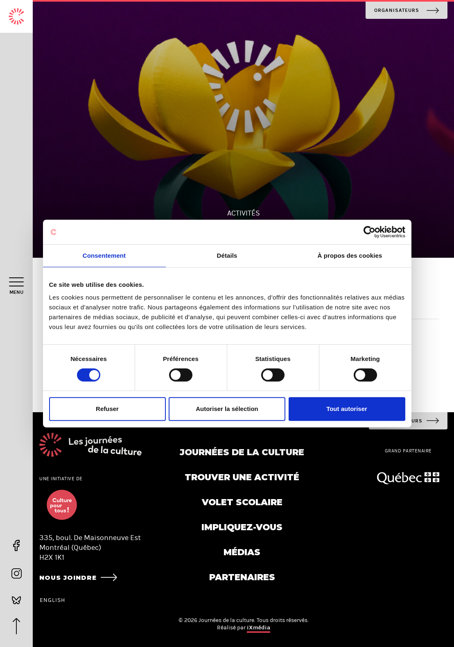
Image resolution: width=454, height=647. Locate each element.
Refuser (107, 408)
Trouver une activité (242, 477)
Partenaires (242, 577)
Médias (242, 552)
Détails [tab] (227, 255)
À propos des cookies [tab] (350, 255)
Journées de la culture (242, 452)
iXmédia (258, 627)
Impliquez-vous (241, 527)
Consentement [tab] (104, 255)
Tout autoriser (346, 408)
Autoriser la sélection (227, 408)
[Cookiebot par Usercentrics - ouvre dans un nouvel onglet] (369, 232)
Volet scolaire (242, 502)
